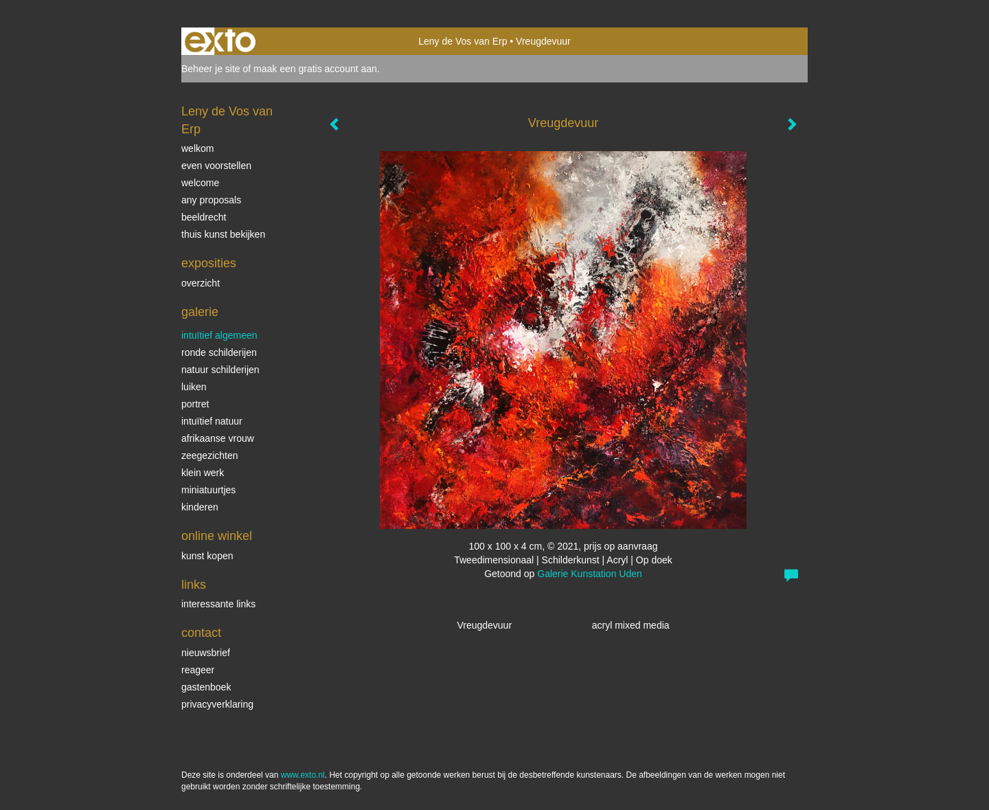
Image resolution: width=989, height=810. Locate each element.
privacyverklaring (217, 704)
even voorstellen (216, 165)
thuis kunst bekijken (223, 234)
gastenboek (206, 687)
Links (193, 585)
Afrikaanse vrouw (217, 438)
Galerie (199, 312)
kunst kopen (207, 555)
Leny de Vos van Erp (462, 41)
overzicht (200, 283)
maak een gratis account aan (315, 68)
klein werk (202, 472)
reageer (197, 669)
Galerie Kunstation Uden (589, 573)
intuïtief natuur (211, 421)
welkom (197, 148)
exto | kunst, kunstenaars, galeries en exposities (220, 41)
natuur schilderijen (220, 369)
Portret (195, 403)
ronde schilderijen (219, 352)
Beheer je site (210, 68)
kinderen (199, 507)
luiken (194, 386)
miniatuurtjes (208, 489)
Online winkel (216, 536)
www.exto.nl (303, 775)
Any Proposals (211, 199)
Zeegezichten (209, 455)
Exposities (208, 263)
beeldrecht (203, 217)
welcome (200, 182)
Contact (201, 633)
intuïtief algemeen (219, 335)
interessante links (218, 603)
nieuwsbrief (205, 652)
